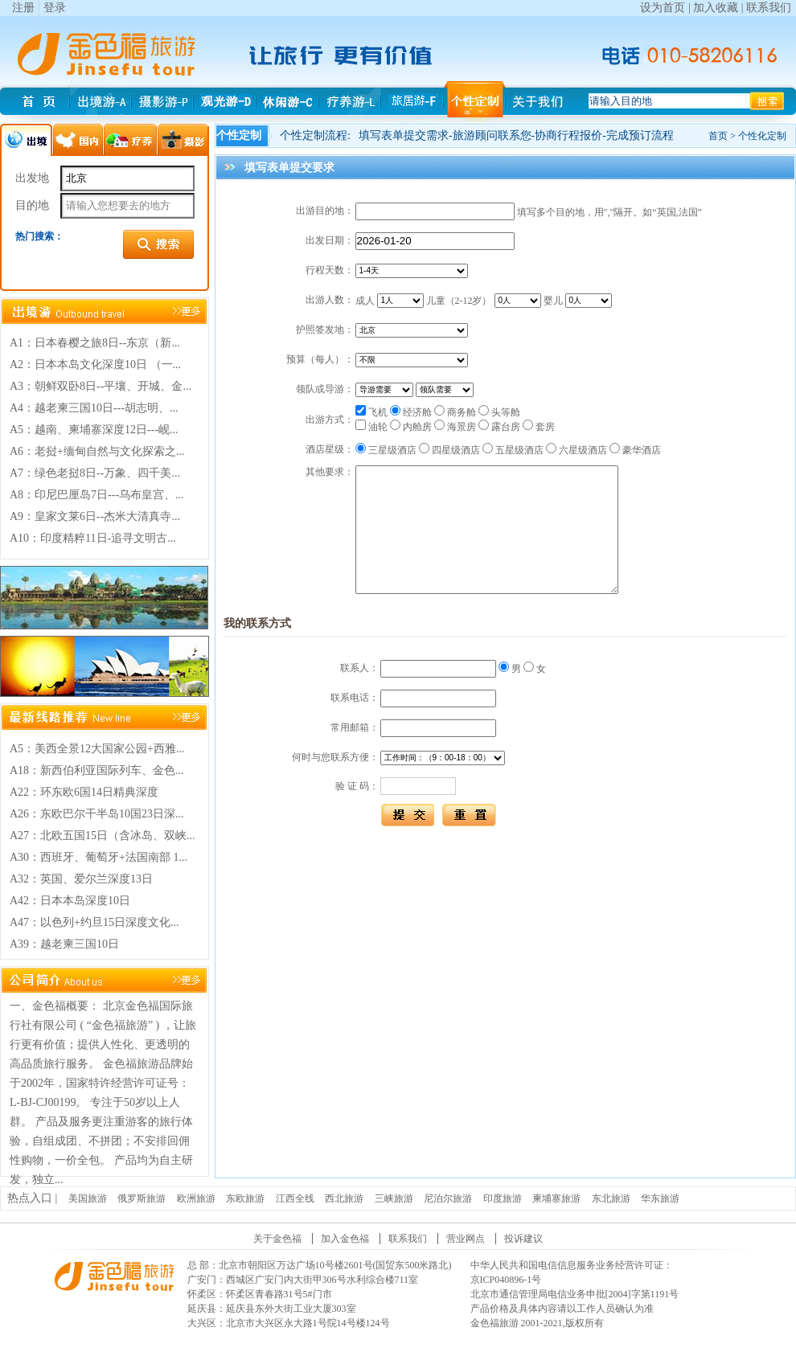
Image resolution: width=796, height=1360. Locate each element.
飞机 (371, 412)
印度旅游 (502, 1198)
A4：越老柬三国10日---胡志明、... (94, 408)
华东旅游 (660, 1198)
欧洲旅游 (196, 1198)
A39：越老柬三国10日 (64, 944)
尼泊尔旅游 (448, 1198)
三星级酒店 (385, 450)
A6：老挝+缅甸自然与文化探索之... (97, 451)
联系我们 (768, 8)
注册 (23, 8)
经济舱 (411, 412)
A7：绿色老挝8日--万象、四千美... (95, 473)
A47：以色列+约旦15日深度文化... (94, 922)
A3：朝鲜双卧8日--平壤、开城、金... (100, 386)
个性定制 (238, 135)
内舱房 (411, 426)
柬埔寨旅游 (556, 1198)
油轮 (371, 426)
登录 (54, 8)
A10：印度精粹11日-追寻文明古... (93, 538)
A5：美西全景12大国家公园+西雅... (97, 749)
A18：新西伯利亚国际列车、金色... (97, 770)
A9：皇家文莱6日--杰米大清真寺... (95, 516)
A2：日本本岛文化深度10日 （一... (95, 364)
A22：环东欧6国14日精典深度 (84, 792)
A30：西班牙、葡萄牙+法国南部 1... (98, 857)
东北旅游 (611, 1198)
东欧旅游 (245, 1198)
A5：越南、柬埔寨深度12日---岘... (94, 430)
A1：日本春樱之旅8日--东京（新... (95, 343)
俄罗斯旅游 (141, 1198)
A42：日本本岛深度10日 (70, 901)
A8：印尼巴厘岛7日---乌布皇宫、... (97, 495)
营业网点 (465, 1238)
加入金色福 (345, 1238)
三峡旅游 (394, 1198)
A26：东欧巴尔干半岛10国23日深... (97, 814)
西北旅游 (344, 1198)
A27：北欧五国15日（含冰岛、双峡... (102, 836)
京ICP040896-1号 (506, 1279)
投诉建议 (523, 1238)
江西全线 (295, 1198)
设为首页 (662, 8)
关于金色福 (277, 1238)
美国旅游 (87, 1198)
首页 (718, 135)
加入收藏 (715, 8)
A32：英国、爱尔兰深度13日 (81, 879)
